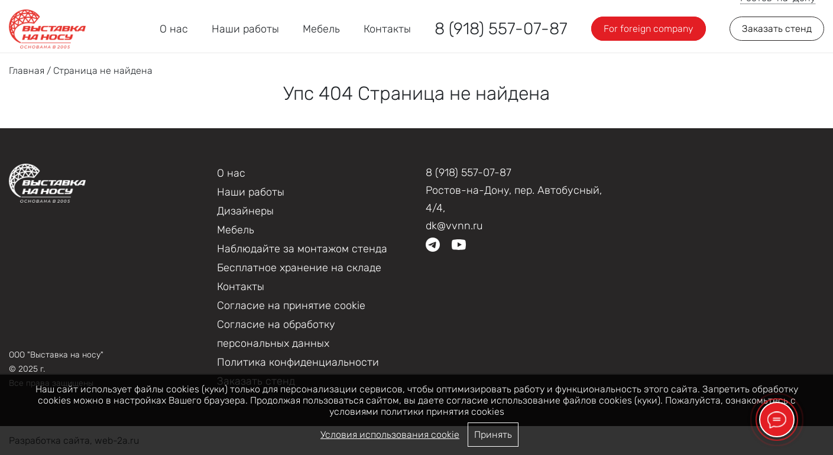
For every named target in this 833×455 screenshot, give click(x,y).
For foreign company (648, 28)
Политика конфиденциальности (298, 362)
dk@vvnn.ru (454, 225)
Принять (493, 434)
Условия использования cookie (389, 434)
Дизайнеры (245, 210)
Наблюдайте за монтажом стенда (302, 248)
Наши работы (245, 28)
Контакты (387, 28)
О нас (174, 28)
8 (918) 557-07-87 (501, 28)
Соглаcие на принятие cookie (291, 305)
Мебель (321, 28)
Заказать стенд (777, 28)
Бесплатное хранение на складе (299, 267)
